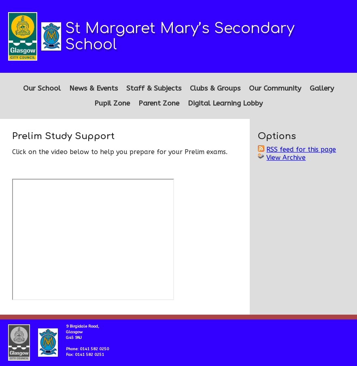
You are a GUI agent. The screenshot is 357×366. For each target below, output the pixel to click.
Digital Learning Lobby (225, 103)
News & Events (93, 88)
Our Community (275, 88)
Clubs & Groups (215, 88)
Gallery (322, 88)
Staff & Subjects (153, 88)
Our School (42, 88)
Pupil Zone (112, 103)
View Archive (286, 157)
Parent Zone (158, 103)
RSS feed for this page (301, 149)
